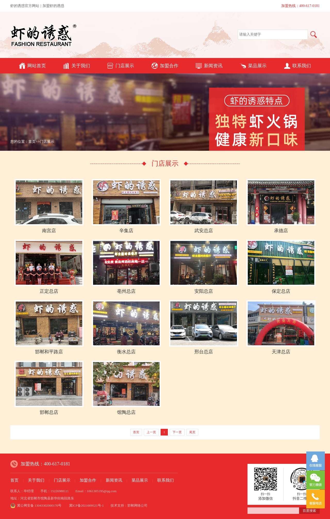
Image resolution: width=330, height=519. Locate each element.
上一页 (151, 432)
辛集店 (126, 230)
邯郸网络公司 (137, 505)
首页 (32, 142)
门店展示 (120, 66)
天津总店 (281, 351)
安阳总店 (203, 291)
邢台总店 (203, 351)
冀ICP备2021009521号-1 (86, 505)
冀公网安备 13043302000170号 (39, 505)
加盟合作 (165, 66)
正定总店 (49, 291)
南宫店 (49, 230)
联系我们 (297, 66)
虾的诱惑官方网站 (24, 6)
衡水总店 (126, 351)
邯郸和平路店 (49, 351)
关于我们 (76, 66)
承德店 (281, 230)
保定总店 (281, 291)
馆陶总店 (126, 412)
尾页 (192, 432)
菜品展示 (253, 66)
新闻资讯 (209, 66)
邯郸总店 (49, 412)
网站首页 (32, 66)
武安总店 (203, 230)
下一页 (177, 432)
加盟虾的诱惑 (53, 6)
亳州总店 (126, 291)
